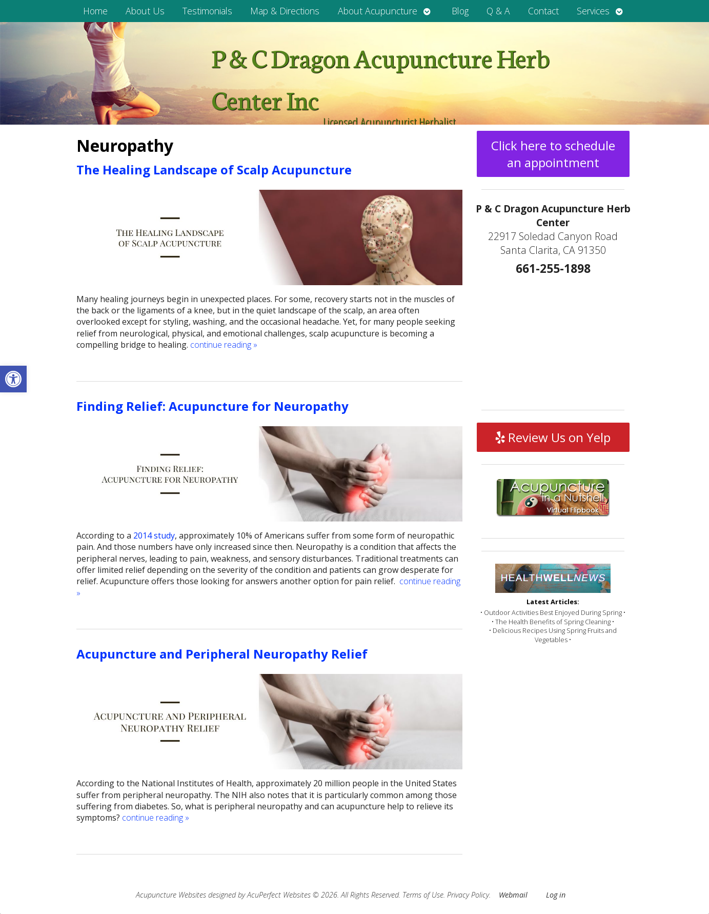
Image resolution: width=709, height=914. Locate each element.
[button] (13, 379)
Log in (555, 895)
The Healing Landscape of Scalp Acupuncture (214, 169)
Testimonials (207, 11)
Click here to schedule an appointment (553, 154)
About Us (145, 11)
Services (593, 11)
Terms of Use (422, 895)
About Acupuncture (377, 11)
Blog (460, 11)
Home (95, 11)
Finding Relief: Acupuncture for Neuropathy (212, 406)
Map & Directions (284, 11)
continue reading (223, 344)
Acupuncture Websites (171, 895)
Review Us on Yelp (553, 437)
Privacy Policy (468, 895)
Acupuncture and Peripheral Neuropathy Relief (222, 653)
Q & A (498, 11)
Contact (543, 11)
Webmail (513, 895)
